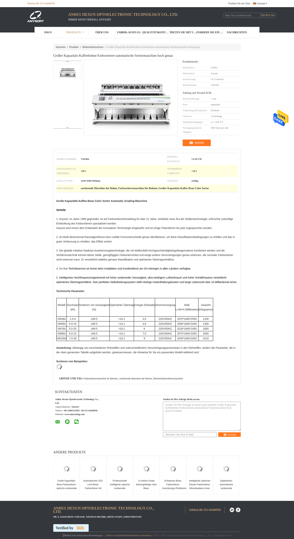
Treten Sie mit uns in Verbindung (183, 32)
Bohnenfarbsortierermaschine (168, 378)
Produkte (75, 32)
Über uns (102, 32)
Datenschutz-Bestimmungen (89, 535)
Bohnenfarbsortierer (93, 47)
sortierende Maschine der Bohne (135, 378)
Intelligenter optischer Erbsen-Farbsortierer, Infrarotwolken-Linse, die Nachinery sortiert (199, 486)
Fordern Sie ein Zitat (239, 3)
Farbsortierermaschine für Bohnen (101, 378)
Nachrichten (237, 32)
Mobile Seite (69, 535)
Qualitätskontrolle (156, 32)
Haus (48, 32)
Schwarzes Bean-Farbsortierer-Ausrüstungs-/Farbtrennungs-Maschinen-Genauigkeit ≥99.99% (173, 488)
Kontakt (199, 142)
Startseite (60, 47)
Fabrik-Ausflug (129, 32)
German (262, 3)
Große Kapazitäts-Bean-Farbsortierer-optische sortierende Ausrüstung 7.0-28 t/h (66, 486)
